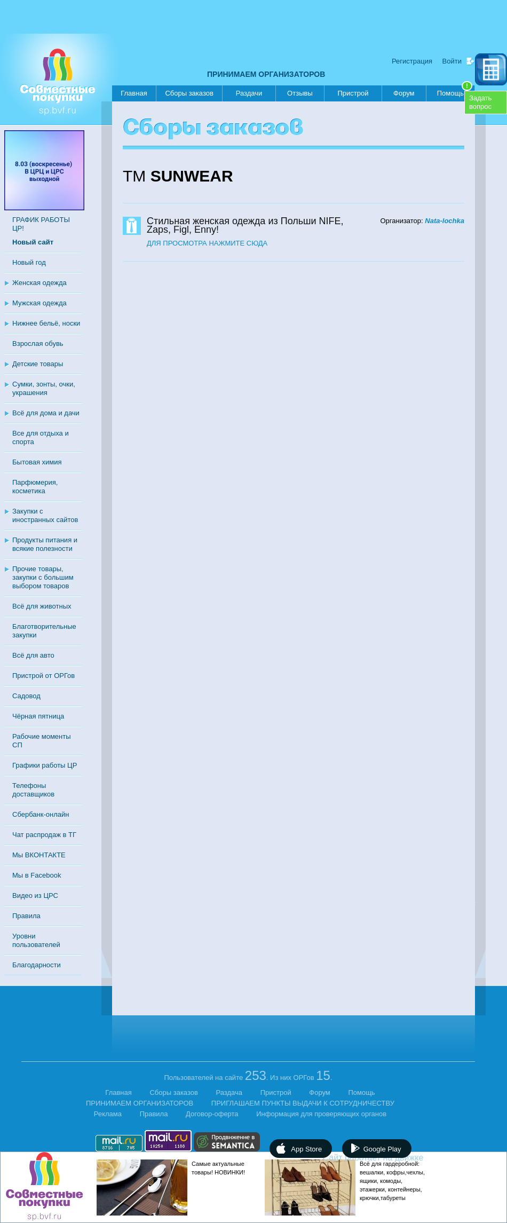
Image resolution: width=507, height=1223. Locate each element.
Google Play (382, 1149)
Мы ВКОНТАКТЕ (39, 855)
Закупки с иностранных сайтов (45, 515)
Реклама (108, 1114)
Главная (134, 93)
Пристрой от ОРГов (43, 676)
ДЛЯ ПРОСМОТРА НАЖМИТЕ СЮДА (207, 243)
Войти (452, 61)
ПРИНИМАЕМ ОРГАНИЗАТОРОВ (266, 74)
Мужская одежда (39, 303)
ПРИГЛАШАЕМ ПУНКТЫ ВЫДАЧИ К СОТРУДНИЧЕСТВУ (302, 1103)
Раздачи (249, 93)
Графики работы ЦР (44, 765)
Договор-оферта (212, 1114)
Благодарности (36, 965)
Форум (404, 93)
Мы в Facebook (36, 875)
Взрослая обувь (38, 344)
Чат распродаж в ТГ (44, 835)
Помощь (454, 91)
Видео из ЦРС (35, 895)
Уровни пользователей (36, 940)
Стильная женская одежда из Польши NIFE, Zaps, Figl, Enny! (245, 225)
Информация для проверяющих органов (321, 1114)
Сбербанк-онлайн (40, 814)
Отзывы (300, 93)
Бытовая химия (37, 462)
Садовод (26, 696)
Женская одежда (39, 283)
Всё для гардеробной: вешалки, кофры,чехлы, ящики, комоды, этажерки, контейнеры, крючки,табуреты (392, 1181)
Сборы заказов (189, 93)
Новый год (29, 262)
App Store (306, 1149)
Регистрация (412, 61)
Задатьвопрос (480, 102)
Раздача (229, 1092)
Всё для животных (41, 606)
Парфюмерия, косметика (35, 486)
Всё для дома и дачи (46, 413)
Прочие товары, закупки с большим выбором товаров (43, 577)
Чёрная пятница (38, 716)
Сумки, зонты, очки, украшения (43, 388)
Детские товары (37, 364)
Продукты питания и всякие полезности (44, 544)
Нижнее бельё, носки (46, 323)
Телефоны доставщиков (33, 790)
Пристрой (352, 93)
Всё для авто (33, 655)
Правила (26, 916)
